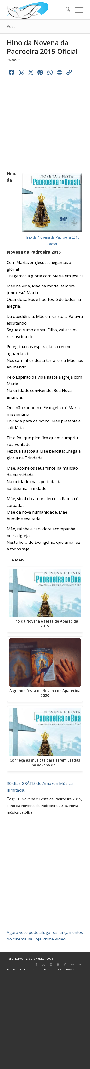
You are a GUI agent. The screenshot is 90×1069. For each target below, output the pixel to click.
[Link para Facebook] (36, 964)
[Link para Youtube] (58, 964)
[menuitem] (65, 9)
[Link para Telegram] (79, 964)
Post (11, 26)
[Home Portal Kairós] (37, 9)
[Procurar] (65, 9)
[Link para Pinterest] (65, 964)
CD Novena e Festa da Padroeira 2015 (48, 798)
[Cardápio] (76, 9)
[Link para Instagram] (50, 964)
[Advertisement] (45, 882)
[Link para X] (43, 964)
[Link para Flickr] (72, 964)
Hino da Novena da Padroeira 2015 (37, 805)
